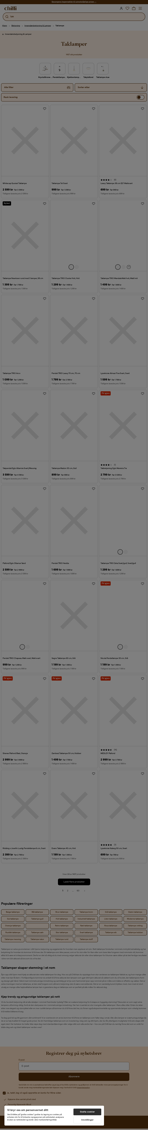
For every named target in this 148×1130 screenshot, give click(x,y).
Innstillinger (87, 1120)
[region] (54, 1116)
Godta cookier (87, 1112)
